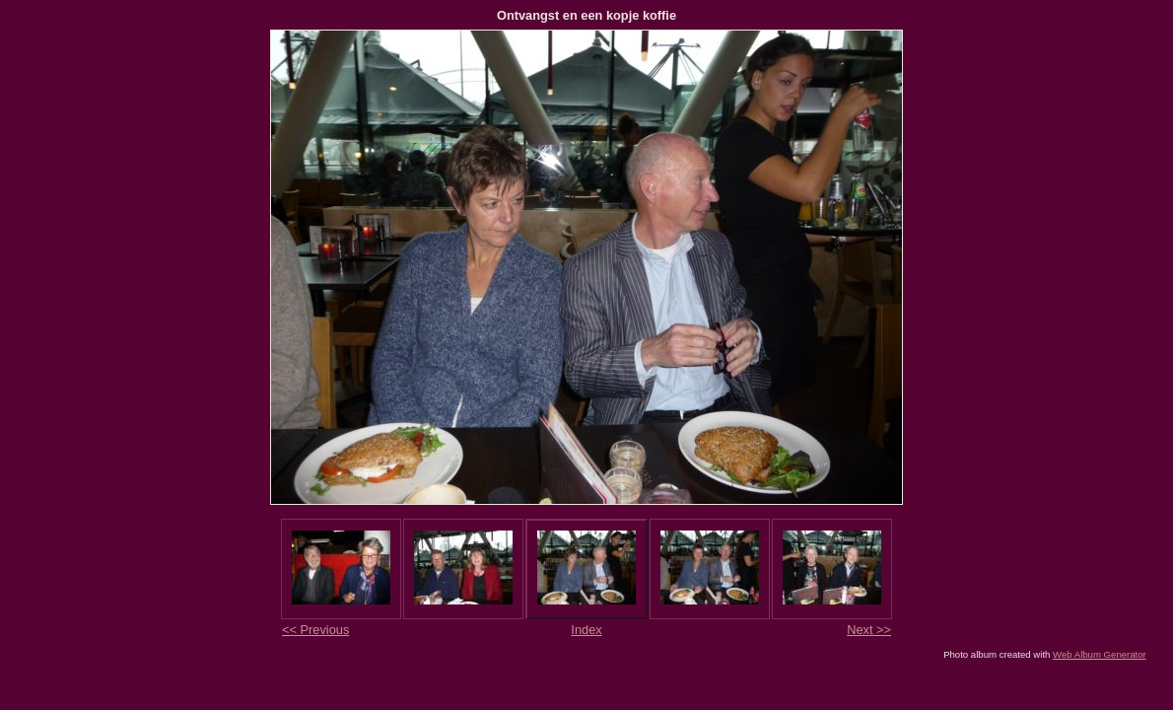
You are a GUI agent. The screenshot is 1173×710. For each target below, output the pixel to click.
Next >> (869, 629)
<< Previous (315, 629)
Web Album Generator (1099, 654)
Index (586, 629)
